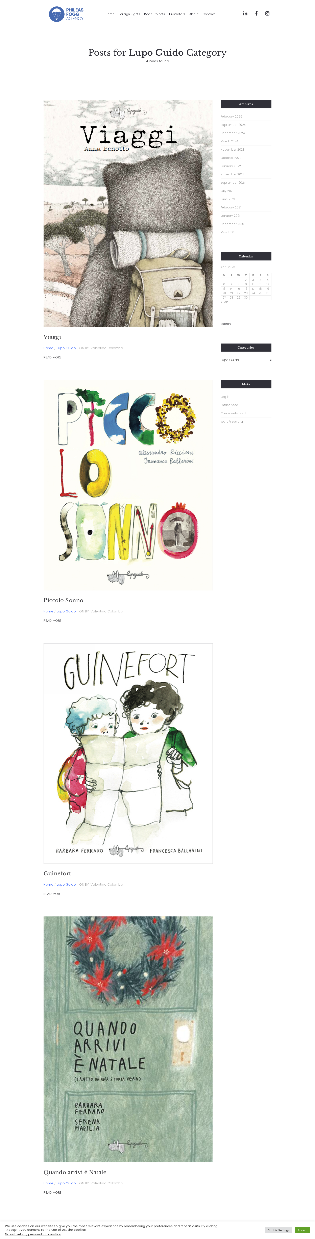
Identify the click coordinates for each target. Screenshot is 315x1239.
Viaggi (52, 337)
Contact (208, 14)
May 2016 (227, 232)
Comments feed (233, 413)
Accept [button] (302, 1230)
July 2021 (227, 191)
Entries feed (229, 405)
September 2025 (233, 125)
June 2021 (228, 199)
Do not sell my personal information (33, 1234)
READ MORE (53, 357)
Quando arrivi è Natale (75, 1172)
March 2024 (229, 141)
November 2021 (232, 174)
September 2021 (233, 183)
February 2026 (231, 117)
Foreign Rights (129, 14)
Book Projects (154, 14)
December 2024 (233, 133)
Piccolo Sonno (63, 600)
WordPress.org (232, 422)
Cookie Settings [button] (279, 1230)
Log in (225, 397)
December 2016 (232, 224)
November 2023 (233, 150)
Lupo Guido (66, 348)
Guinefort (57, 873)
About (194, 14)
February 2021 (231, 207)
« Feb (224, 302)
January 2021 (230, 216)
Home (110, 14)
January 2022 (231, 166)
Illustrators (177, 14)
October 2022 (231, 158)
